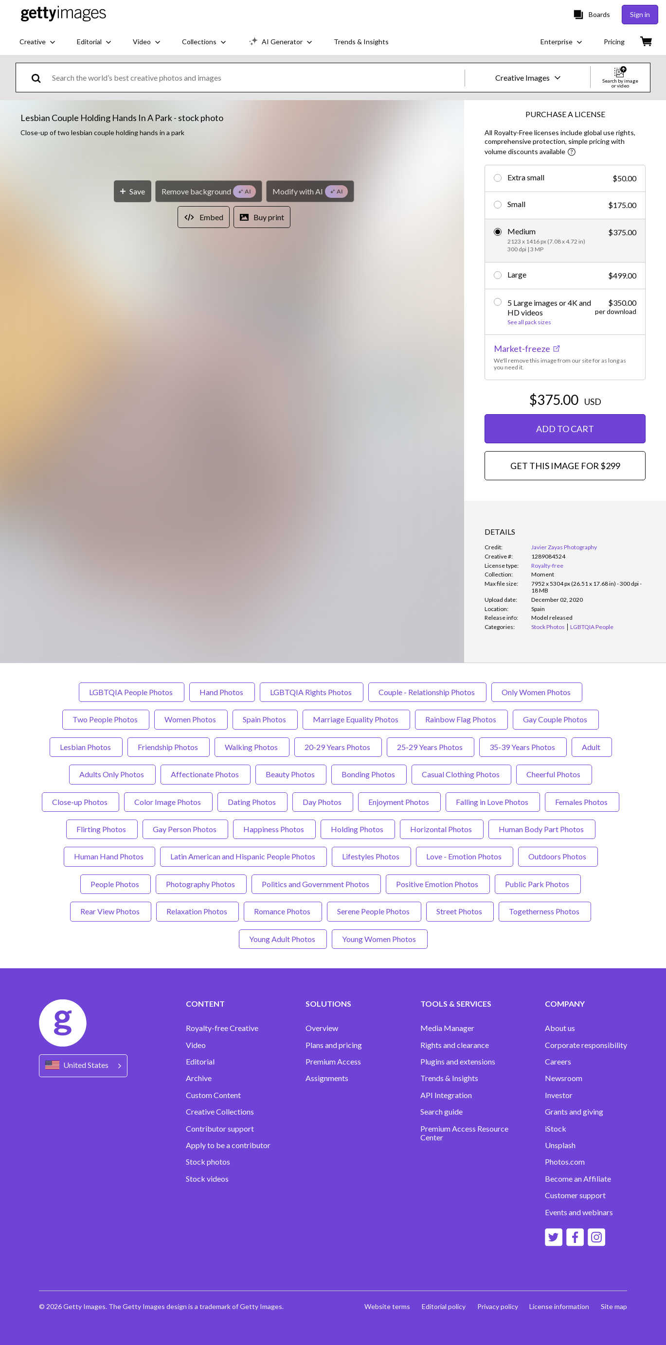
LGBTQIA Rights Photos (311, 692)
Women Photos (190, 719)
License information (559, 1306)
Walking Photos (252, 746)
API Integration (446, 1095)
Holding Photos (358, 829)
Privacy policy (497, 1306)
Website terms (387, 1306)
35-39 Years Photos (523, 746)
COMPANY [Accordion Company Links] (565, 1003)
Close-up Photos (80, 801)
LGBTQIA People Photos (131, 692)
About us (560, 1028)
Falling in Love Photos (493, 801)
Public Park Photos (538, 884)
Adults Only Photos (112, 774)
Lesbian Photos (86, 746)
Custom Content (213, 1095)
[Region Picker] (83, 1065)
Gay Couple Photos (556, 719)
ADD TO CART (565, 428)
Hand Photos (222, 692)
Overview (322, 1028)
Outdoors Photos (558, 856)
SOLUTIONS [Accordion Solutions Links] (328, 1003)
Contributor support (220, 1128)
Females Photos (582, 801)
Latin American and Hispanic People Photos (243, 856)
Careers (558, 1061)
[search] (40, 77)
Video (196, 1045)
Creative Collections (220, 1111)
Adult (592, 746)
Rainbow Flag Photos (461, 719)
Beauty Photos (291, 774)
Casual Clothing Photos (461, 774)
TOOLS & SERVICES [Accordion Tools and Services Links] (455, 1003)
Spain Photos (265, 719)
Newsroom (563, 1078)
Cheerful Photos (554, 774)
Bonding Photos (369, 774)
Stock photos (208, 1161)
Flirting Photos (101, 829)
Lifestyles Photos (371, 856)
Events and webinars (579, 1212)
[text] (257, 78)
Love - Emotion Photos (464, 856)
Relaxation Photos (197, 911)
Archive (199, 1078)
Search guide (441, 1111)
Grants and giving (574, 1111)
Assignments (327, 1078)
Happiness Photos (274, 829)
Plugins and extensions (457, 1061)
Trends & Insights (449, 1078)
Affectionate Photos (205, 774)
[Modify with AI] (310, 494)
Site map (614, 1306)
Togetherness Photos (545, 911)
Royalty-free (547, 565)
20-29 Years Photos (338, 746)
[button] (232, 310)
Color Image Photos (168, 801)
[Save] (132, 494)
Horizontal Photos (441, 829)
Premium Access (333, 1061)
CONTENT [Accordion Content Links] (205, 1003)
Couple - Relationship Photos (427, 692)
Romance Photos (283, 911)
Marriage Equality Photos (356, 719)
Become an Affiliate (578, 1178)
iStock (555, 1128)
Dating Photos (252, 801)
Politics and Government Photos (316, 884)
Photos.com (565, 1161)
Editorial (200, 1061)
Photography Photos (201, 884)
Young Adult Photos (283, 938)
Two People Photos (105, 719)
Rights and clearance (454, 1045)
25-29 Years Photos (430, 746)
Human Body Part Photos (542, 829)
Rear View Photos (110, 911)
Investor (559, 1095)
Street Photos (460, 911)
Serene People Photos (374, 911)
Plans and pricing (334, 1045)
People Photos (115, 884)
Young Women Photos (379, 938)
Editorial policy (443, 1306)
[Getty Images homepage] (63, 14)
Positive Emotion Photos (438, 884)
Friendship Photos (168, 746)
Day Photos (323, 801)
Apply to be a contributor (228, 1145)
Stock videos (207, 1178)
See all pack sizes (529, 322)
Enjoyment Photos (399, 801)
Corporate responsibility (586, 1045)
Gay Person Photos (185, 829)
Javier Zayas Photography (564, 547)
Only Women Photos (537, 692)
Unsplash (560, 1145)
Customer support (575, 1195)
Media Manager (447, 1028)
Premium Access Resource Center (464, 1133)
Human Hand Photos (109, 856)
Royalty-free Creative (222, 1028)
